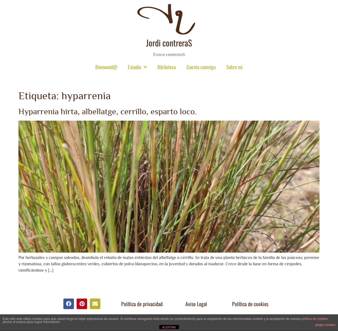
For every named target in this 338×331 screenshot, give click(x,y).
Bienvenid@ (106, 66)
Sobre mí (234, 66)
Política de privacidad (142, 304)
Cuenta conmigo (200, 66)
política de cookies (315, 319)
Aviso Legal (196, 304)
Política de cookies (250, 304)
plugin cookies (325, 325)
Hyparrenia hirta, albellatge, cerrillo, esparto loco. (107, 111)
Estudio (137, 67)
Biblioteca (166, 66)
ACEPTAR (169, 327)
